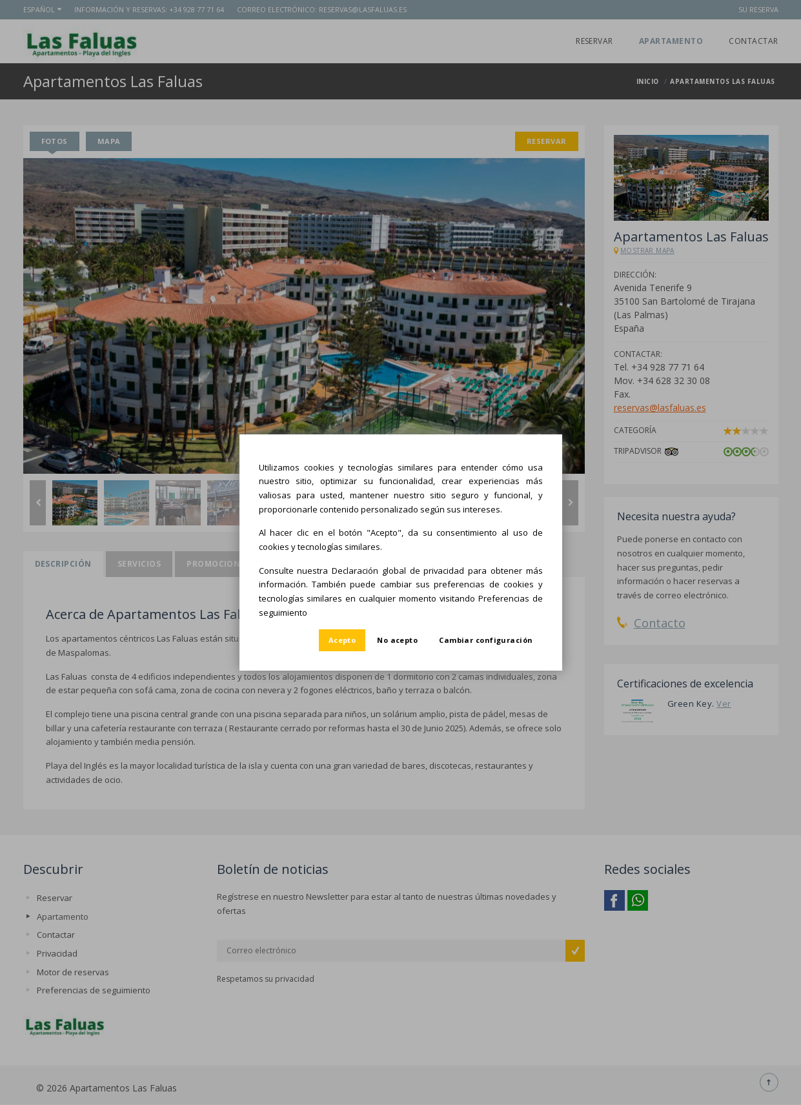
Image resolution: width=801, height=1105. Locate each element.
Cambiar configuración (485, 640)
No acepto (397, 640)
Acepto (342, 640)
